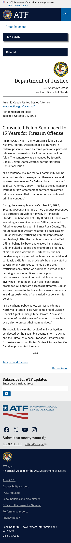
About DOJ (9, 480)
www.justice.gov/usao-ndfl (19, 106)
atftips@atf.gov (34, 444)
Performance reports (15, 511)
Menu (66, 14)
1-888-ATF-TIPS (12, 444)
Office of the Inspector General (22, 505)
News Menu (13, 36)
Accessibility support (16, 486)
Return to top (60, 368)
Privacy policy (11, 517)
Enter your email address (18, 383)
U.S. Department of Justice (50, 470)
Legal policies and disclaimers (21, 499)
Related (11, 52)
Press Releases (16, 27)
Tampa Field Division (15, 362)
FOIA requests (11, 492)
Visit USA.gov (11, 535)
